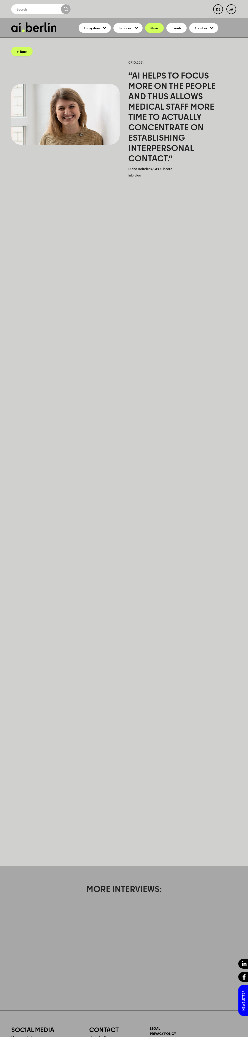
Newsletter (243, 1000)
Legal (155, 1031)
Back (23, 55)
